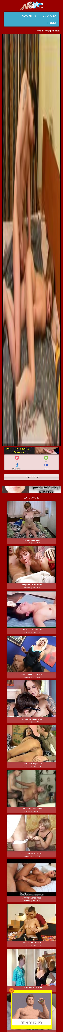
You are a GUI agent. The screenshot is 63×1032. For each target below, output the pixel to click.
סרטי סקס (49, 15)
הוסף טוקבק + (32, 477)
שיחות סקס (29, 15)
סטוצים (51, 22)
